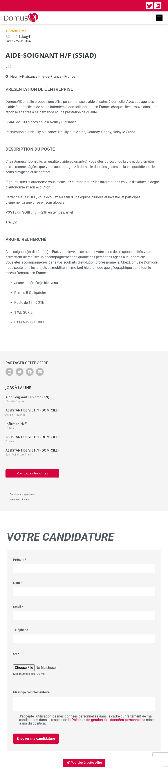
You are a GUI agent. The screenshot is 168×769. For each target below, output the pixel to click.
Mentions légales (19, 499)
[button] (159, 18)
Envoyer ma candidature (36, 738)
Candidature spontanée (22, 494)
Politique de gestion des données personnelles (108, 720)
